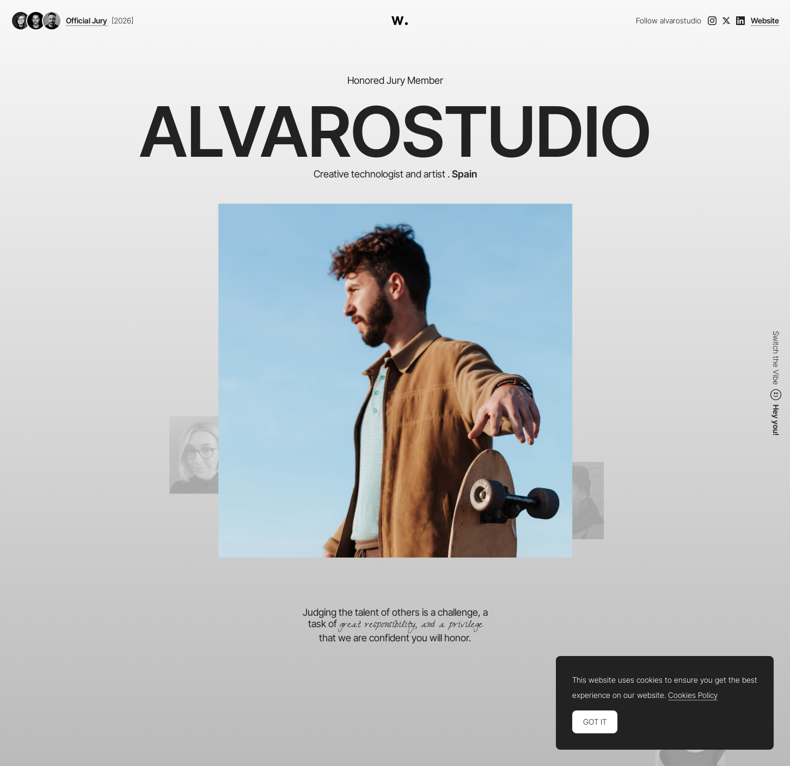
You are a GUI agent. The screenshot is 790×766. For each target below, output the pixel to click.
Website (765, 20)
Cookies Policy (693, 695)
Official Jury (86, 20)
